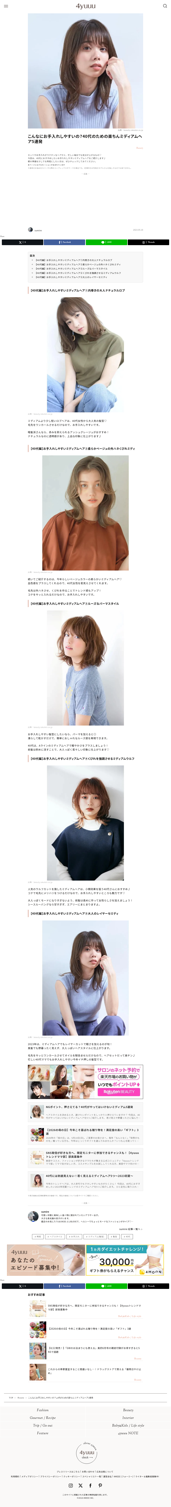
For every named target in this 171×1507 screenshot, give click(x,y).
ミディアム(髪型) (96, 1236)
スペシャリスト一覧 (91, 1476)
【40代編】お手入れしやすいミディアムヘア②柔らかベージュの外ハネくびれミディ (78, 264)
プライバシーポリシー (50, 1476)
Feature (42, 1433)
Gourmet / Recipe (43, 1418)
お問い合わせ (88, 1471)
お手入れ (75, 1236)
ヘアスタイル (56, 1236)
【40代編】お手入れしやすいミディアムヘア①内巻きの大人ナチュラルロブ (73, 260)
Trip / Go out (43, 1425)
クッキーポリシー (71, 1476)
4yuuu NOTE (128, 1433)
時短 (39, 1236)
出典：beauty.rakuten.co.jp (130, 130)
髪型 (115, 1236)
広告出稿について (105, 1471)
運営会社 (107, 1476)
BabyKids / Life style (128, 1425)
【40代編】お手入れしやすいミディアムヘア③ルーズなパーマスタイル (71, 268)
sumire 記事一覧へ (129, 1229)
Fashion (43, 1410)
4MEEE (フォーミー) (123, 1476)
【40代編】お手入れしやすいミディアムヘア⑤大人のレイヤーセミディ (71, 277)
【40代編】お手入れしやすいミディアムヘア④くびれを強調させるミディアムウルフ (78, 273)
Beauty (128, 1410)
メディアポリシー (29, 1476)
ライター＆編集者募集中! (147, 1476)
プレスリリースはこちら (68, 1471)
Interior (128, 1418)
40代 (128, 1236)
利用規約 (15, 1476)
